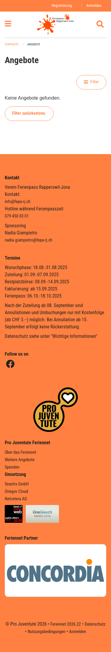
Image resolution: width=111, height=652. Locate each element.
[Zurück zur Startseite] (55, 24)
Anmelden (94, 5)
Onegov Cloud (16, 491)
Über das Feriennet (20, 452)
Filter (91, 81)
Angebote (34, 44)
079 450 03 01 (17, 216)
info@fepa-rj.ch (17, 201)
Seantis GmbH (17, 484)
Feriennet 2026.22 (65, 624)
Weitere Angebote (20, 459)
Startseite (11, 44)
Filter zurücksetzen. (29, 113)
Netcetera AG (16, 498)
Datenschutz (95, 624)
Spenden (12, 467)
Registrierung (62, 5)
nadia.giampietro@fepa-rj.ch (28, 240)
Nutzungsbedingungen (46, 631)
